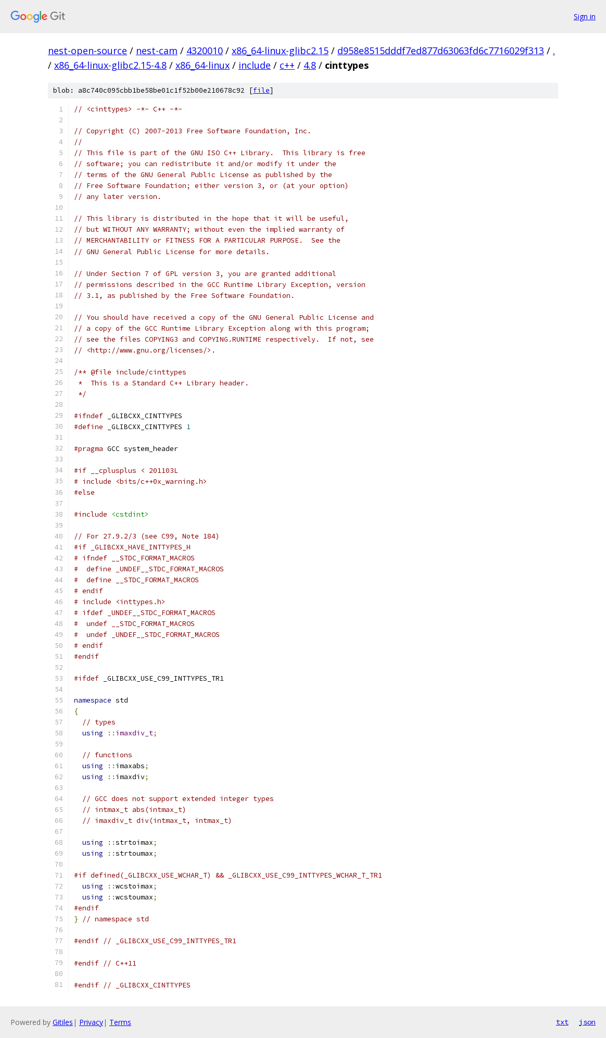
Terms (120, 1022)
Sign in (585, 16)
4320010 (204, 50)
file (261, 90)
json (587, 1022)
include (254, 65)
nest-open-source (87, 50)
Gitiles (63, 1022)
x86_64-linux (202, 65)
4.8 (310, 65)
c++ (287, 65)
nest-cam (157, 50)
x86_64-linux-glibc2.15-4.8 (110, 65)
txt (562, 1022)
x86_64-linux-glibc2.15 (280, 50)
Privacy (91, 1022)
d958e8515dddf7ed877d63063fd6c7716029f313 (440, 50)
